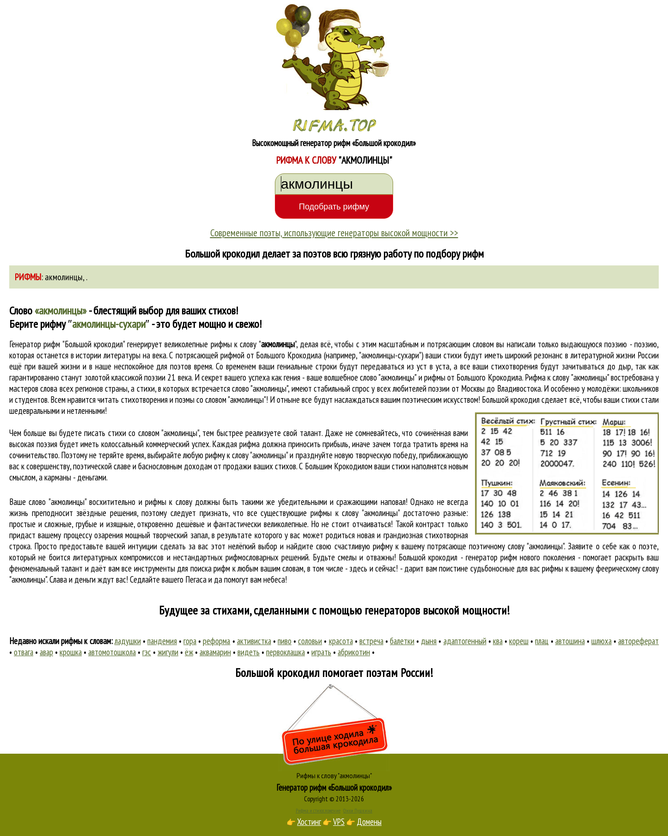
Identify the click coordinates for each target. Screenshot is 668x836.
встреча (371, 640)
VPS (339, 821)
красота (341, 640)
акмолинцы (64, 277)
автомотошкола (112, 652)
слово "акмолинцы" (260, 388)
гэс (146, 652)
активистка (254, 640)
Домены (369, 821)
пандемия (162, 640)
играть (321, 652)
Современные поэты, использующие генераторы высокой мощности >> (334, 232)
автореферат (638, 640)
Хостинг (309, 821)
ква (498, 640)
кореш (518, 640)
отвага (23, 652)
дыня (429, 640)
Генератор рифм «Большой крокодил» (334, 787)
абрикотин (354, 652)
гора (189, 640)
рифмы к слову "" (253, 344)
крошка (71, 652)
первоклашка (285, 652)
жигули (168, 652)
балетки (402, 640)
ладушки (128, 640)
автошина (570, 640)
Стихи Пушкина (357, 810)
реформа (216, 640)
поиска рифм (210, 568)
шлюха (601, 640)
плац (541, 640)
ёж (189, 652)
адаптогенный (464, 640)
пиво (284, 640)
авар (46, 652)
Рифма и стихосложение (318, 810)
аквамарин (215, 652)
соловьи (310, 640)
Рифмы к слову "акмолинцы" (334, 775)
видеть (248, 652)
